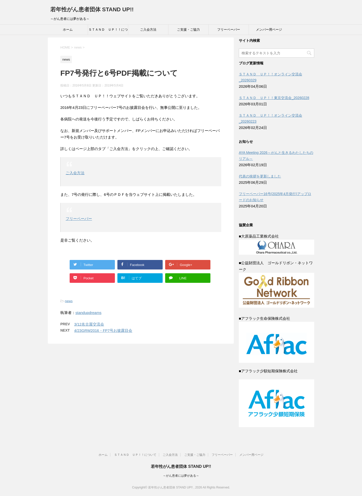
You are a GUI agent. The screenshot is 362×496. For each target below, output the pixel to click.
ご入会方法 (148, 29)
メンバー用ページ (269, 29)
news (68, 301)
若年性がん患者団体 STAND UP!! (92, 9)
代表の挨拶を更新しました (260, 176)
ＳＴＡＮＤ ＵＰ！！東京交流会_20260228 (274, 98)
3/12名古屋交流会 (89, 324)
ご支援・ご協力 (188, 29)
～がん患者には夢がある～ (181, 475)
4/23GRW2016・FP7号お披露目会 (103, 330)
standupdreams (88, 312)
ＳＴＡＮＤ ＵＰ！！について (108, 31)
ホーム (68, 29)
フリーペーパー (228, 29)
